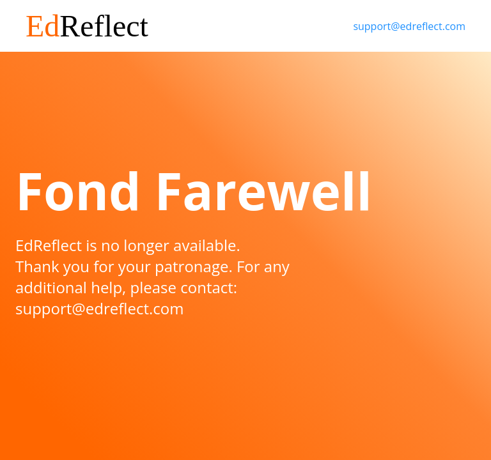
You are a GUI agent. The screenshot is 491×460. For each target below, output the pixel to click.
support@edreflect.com (409, 26)
